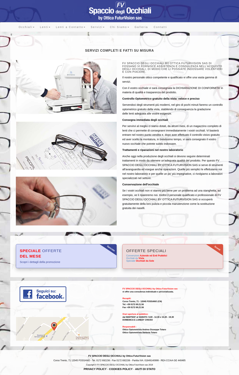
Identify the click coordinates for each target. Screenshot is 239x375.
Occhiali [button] (26, 27)
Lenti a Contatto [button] (70, 27)
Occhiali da (135, 258)
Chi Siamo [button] (119, 27)
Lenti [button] (45, 27)
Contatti (160, 27)
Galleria (141, 27)
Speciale (140, 261)
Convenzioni (146, 255)
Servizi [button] (97, 27)
